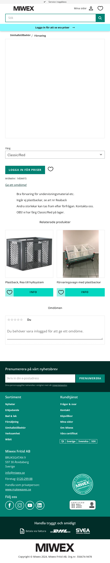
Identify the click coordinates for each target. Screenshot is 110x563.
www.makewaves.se (18, 489)
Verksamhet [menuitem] (12, 433)
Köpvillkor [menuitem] (66, 415)
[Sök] (100, 18)
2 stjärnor (11, 319)
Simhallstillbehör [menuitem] (15, 427)
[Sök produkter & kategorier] (55, 18)
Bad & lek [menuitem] (11, 415)
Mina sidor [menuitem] (66, 421)
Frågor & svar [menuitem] (68, 404)
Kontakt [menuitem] (65, 410)
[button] (100, 8)
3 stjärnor (15, 319)
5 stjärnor (21, 319)
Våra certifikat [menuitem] (69, 433)
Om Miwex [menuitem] (66, 427)
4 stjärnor (18, 319)
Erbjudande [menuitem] (12, 410)
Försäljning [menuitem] (12, 421)
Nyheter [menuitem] (10, 404)
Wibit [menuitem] (8, 439)
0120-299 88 (24, 479)
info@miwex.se (15, 472)
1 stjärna (8, 319)
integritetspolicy (59, 385)
